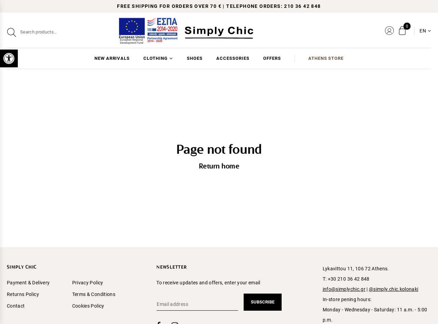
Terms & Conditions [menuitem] (93, 294)
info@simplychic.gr (344, 289)
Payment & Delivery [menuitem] (28, 282)
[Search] (74, 32)
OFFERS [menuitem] (272, 58)
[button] (9, 58)
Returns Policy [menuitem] (23, 294)
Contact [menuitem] (16, 306)
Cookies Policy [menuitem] (88, 306)
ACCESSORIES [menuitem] (232, 58)
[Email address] (197, 304)
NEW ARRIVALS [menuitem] (112, 58)
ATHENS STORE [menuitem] (326, 58)
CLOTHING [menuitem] (155, 58)
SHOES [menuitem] (195, 58)
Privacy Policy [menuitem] (87, 282)
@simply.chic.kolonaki (393, 289)
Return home (219, 166)
